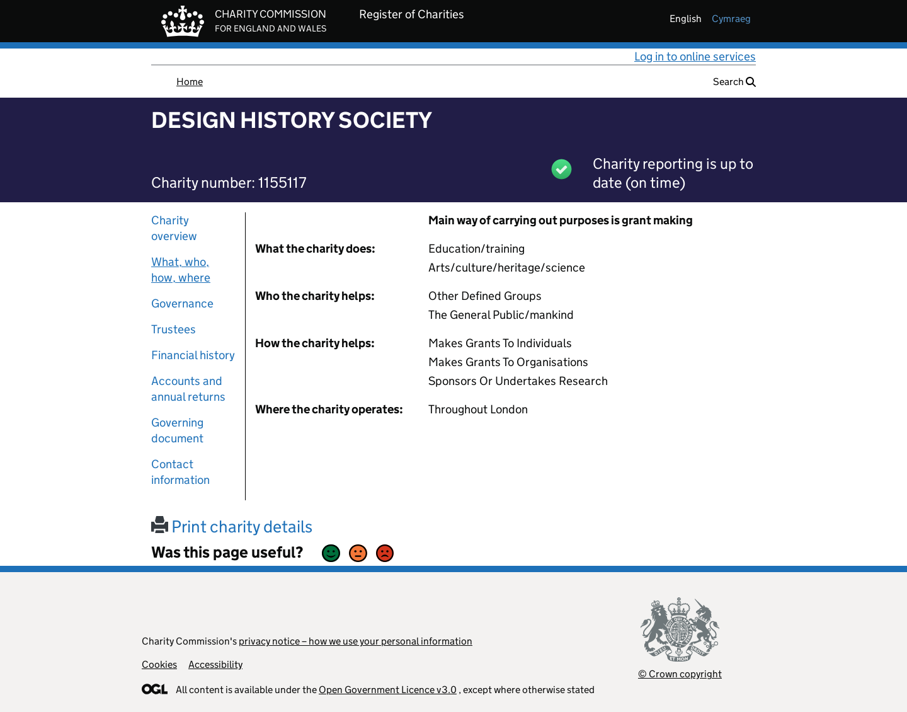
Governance (182, 303)
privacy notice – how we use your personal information (355, 641)
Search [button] (734, 82)
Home (189, 82)
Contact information (180, 472)
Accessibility (215, 664)
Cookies (159, 664)
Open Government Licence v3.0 (388, 690)
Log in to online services (695, 56)
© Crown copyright (680, 674)
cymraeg (731, 19)
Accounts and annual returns (188, 389)
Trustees (173, 329)
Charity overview (174, 228)
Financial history (193, 355)
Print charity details (231, 526)
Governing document (177, 430)
